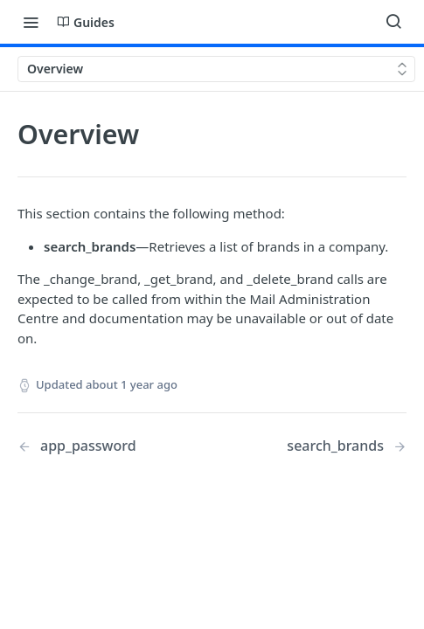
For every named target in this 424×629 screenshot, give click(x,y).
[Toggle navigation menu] (30, 22)
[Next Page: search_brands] (347, 446)
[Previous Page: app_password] (100, 446)
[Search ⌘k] (393, 22)
